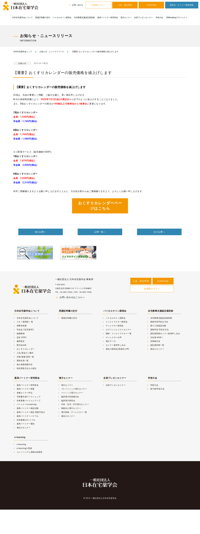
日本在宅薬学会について (22, 17)
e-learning (151, 5)
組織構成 (19, 333)
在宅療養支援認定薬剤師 (84, 17)
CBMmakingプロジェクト (177, 17)
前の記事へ (40, 232)
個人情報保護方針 (22, 364)
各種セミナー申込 (22, 393)
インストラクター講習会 (115, 322)
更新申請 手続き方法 (158, 330)
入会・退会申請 (125, 5)
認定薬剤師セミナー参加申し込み (163, 333)
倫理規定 (19, 341)
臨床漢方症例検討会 (68, 397)
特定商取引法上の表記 (25, 368)
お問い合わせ (75, 5)
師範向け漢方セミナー (69, 408)
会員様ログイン (98, 5)
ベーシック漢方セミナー (70, 393)
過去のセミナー (155, 349)
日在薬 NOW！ (155, 337)
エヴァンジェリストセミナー (117, 330)
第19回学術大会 (156, 389)
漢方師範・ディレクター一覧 (72, 412)
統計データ (109, 341)
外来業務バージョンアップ (26, 401)
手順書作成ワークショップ (26, 397)
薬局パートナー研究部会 (107, 17)
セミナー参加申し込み (114, 345)
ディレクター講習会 (113, 326)
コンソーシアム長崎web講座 (27, 452)
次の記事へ (159, 232)
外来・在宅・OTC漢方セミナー (73, 404)
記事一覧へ (100, 232)
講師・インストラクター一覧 (117, 333)
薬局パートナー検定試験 (26, 408)
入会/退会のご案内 (23, 353)
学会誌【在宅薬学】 (24, 330)
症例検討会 (153, 341)
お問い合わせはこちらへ (70, 297)
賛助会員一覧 (21, 360)
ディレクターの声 (112, 337)
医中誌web (19, 345)
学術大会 (159, 17)
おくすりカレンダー (24, 349)
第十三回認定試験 (156, 326)
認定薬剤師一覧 (155, 345)
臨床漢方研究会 (66, 401)
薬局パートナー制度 (24, 389)
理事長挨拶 (20, 326)
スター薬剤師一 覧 (23, 322)
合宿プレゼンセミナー (143, 17)
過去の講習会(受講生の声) (115, 349)
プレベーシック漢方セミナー (72, 389)
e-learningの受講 (22, 448)
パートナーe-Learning (24, 404)
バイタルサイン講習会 (62, 17)
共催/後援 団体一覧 (23, 357)
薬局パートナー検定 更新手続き (29, 412)
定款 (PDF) (20, 337)
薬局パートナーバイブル (26, 416)
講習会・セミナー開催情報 (182, 5)
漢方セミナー (126, 17)
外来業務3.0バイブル (24, 420)
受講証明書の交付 (42, 17)
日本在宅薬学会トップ (22, 52)
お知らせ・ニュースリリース (52, 52)
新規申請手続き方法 (157, 322)
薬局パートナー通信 (24, 424)
